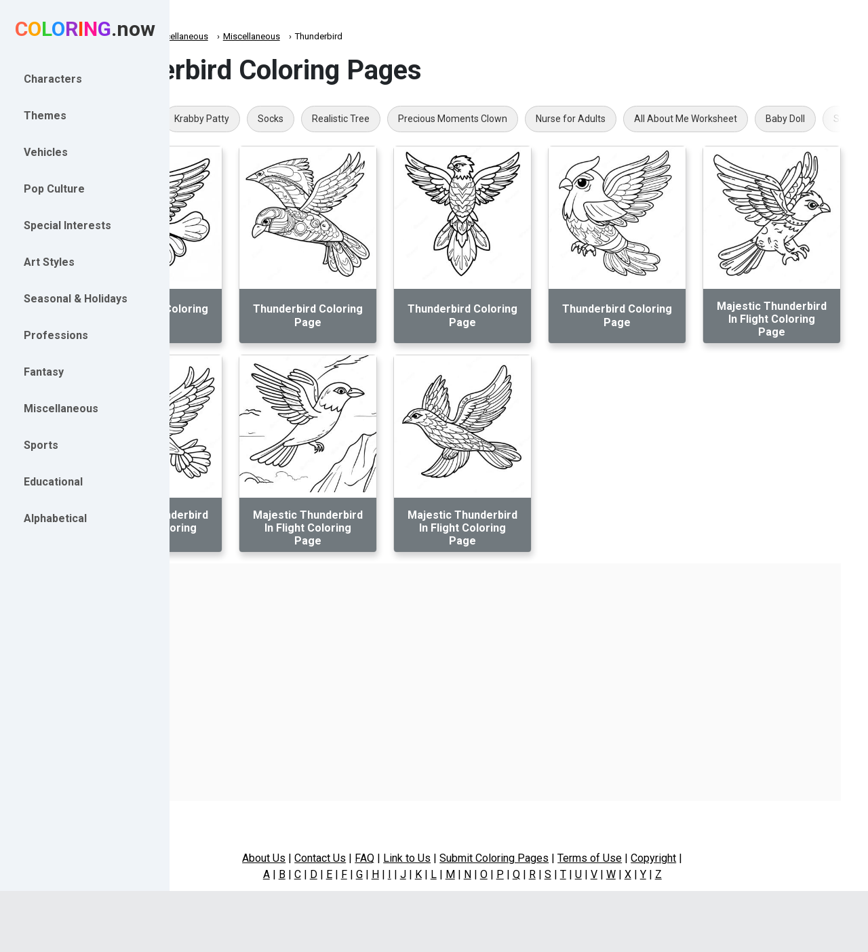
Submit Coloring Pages (551, 858)
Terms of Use (646, 858)
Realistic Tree (448, 118)
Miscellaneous (286, 36)
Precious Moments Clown (559, 118)
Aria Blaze (231, 118)
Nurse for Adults (678, 118)
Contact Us (377, 858)
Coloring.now (217, 36)
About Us (320, 858)
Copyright (710, 858)
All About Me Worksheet (792, 118)
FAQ (421, 858)
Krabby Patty (308, 118)
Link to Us (464, 858)
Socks (378, 118)
